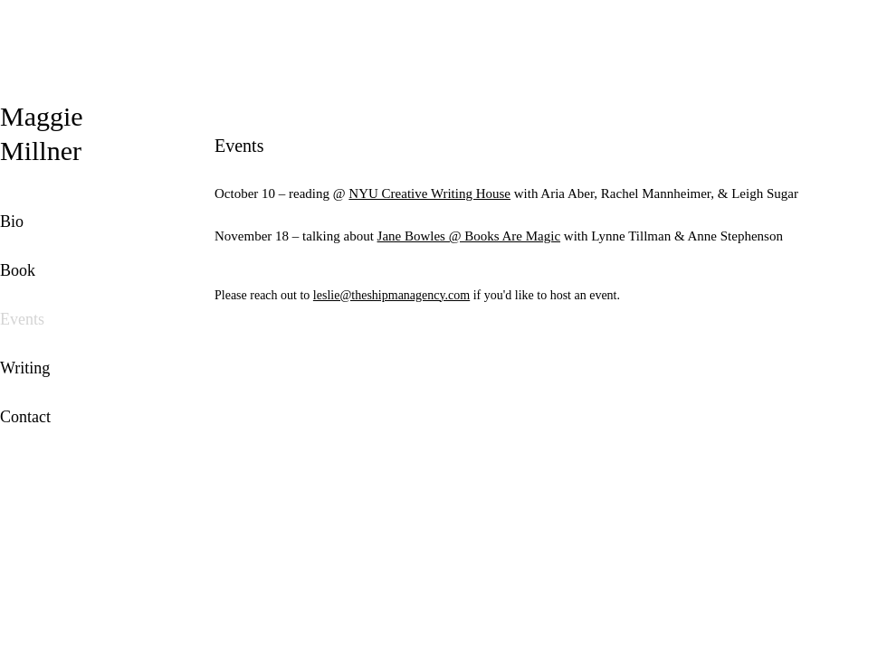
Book (17, 270)
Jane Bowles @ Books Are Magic (469, 236)
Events (22, 319)
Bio (12, 221)
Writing (25, 368)
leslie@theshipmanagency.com (391, 295)
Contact (25, 417)
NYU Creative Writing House (429, 193)
